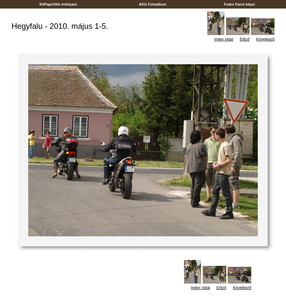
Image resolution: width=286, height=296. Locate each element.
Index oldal (223, 39)
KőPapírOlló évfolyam (58, 4)
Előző (245, 39)
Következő (265, 39)
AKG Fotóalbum (153, 4)
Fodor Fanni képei (239, 4)
